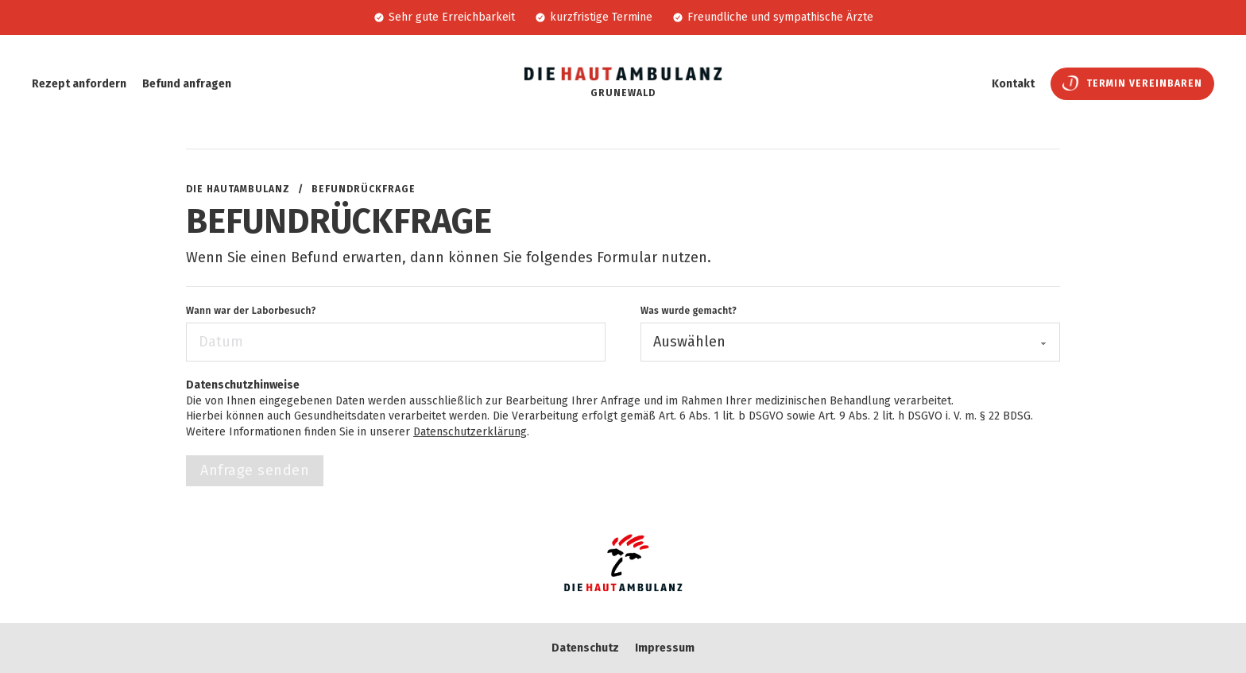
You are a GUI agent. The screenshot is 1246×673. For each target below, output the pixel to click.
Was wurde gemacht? (688, 310)
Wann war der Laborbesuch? (251, 310)
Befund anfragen (186, 84)
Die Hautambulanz (238, 189)
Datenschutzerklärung (470, 432)
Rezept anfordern (79, 84)
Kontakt (1013, 84)
